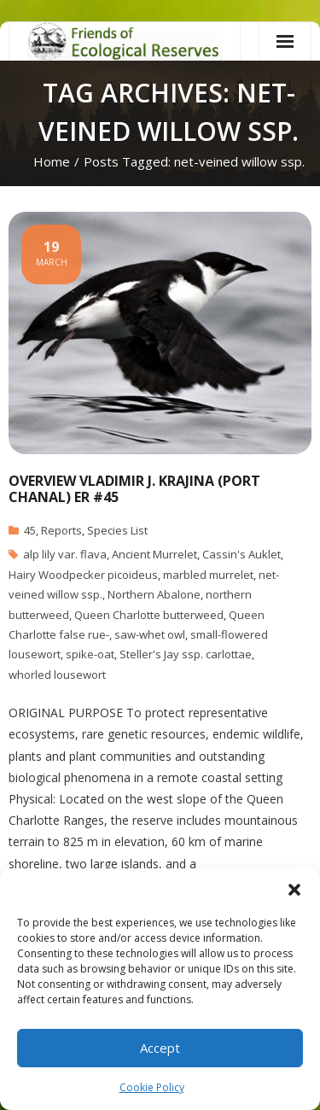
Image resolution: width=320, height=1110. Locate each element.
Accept (160, 1047)
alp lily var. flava (65, 554)
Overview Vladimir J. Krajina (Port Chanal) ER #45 (134, 488)
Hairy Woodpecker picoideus (83, 574)
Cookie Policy (151, 1087)
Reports (61, 530)
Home (51, 161)
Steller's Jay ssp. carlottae (185, 654)
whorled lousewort (57, 674)
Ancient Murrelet (154, 554)
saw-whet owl (149, 634)
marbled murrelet (208, 574)
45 (30, 530)
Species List (117, 530)
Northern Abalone (154, 594)
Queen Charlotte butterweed (149, 614)
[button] (294, 889)
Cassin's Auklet (241, 554)
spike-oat (90, 654)
